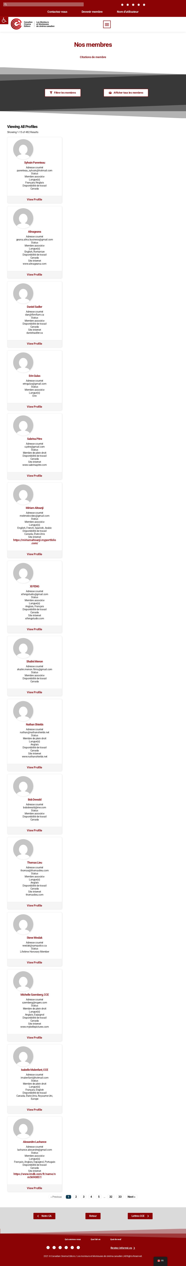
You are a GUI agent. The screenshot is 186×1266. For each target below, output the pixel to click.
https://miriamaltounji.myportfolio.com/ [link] (34, 541)
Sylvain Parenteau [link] (34, 162)
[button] (107, 24)
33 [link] (119, 1196)
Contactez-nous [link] (57, 11)
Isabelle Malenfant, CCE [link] (34, 1069)
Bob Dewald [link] (34, 799)
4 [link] (91, 1196)
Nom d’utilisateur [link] (128, 11)
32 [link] (110, 1196)
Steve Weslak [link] (34, 937)
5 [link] (99, 1196)
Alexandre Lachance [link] (34, 1141)
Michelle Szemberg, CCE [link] (35, 994)
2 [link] (76, 1196)
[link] (4, 20)
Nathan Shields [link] (34, 724)
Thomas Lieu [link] (34, 862)
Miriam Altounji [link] (34, 508)
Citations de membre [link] (93, 57)
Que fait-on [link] (95, 1239)
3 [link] (83, 1196)
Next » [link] (131, 1196)
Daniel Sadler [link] (34, 306)
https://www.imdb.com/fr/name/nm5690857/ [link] (35, 1175)
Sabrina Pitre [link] (34, 438)
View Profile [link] (34, 199)
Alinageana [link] (34, 231)
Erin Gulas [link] (34, 375)
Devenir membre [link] (92, 11)
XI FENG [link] (34, 586)
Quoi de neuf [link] (115, 1239)
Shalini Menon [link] (34, 661)
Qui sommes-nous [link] (73, 1239)
